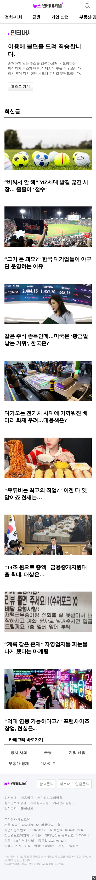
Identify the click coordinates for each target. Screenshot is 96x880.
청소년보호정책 (15, 803)
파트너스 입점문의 (75, 784)
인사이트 (48, 764)
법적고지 (10, 808)
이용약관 (27, 797)
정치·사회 (13, 17)
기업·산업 (59, 17)
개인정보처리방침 (49, 797)
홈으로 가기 (20, 86)
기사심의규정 (39, 803)
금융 (37, 17)
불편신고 (27, 808)
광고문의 (46, 784)
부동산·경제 (19, 764)
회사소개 (10, 797)
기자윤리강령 (62, 803)
